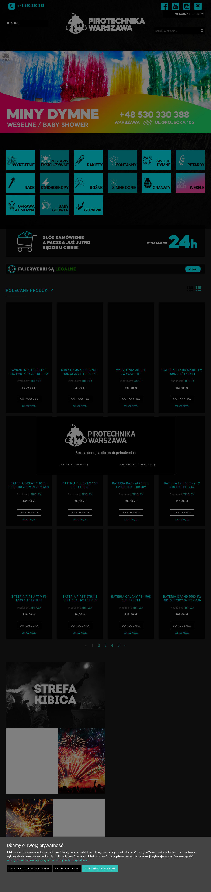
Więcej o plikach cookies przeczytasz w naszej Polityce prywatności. (48, 860)
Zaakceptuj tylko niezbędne (29, 868)
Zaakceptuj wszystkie (99, 868)
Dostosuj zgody (66, 868)
